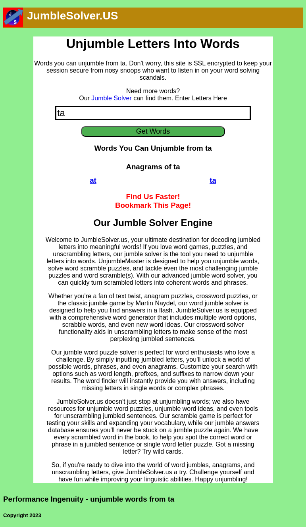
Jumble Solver (111, 98)
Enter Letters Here (201, 98)
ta (213, 180)
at (93, 180)
